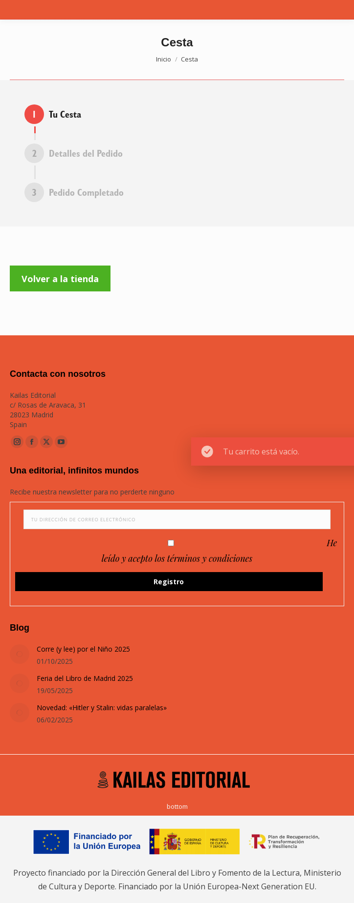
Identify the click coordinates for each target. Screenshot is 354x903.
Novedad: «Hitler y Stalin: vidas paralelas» (102, 707)
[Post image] (19, 654)
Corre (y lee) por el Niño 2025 (83, 649)
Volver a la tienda (60, 279)
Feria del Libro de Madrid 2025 (85, 678)
